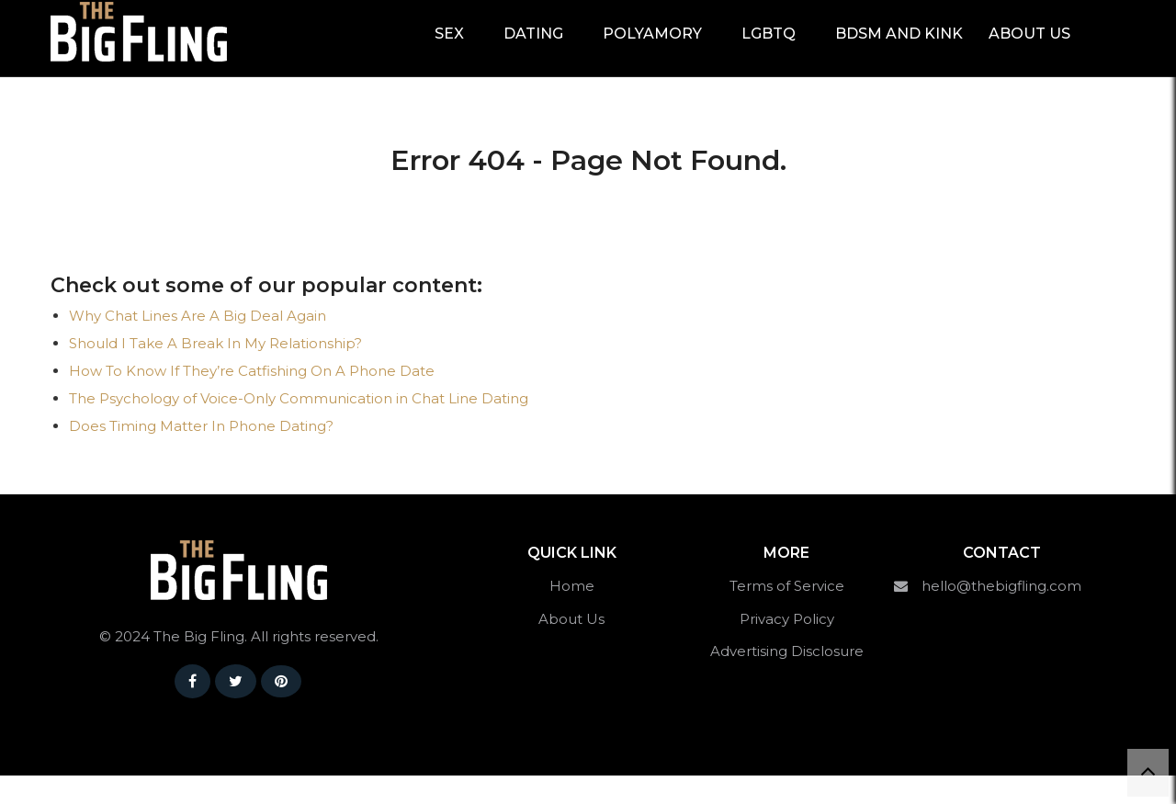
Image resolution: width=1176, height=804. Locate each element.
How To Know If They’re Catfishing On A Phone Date (252, 399)
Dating (533, 47)
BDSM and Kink (899, 47)
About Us (1029, 47)
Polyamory (652, 47)
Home (571, 614)
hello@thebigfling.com (1001, 614)
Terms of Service (786, 614)
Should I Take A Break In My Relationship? (215, 371)
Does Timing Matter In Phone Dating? (201, 454)
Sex (449, 47)
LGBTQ (768, 47)
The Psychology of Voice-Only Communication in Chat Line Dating (298, 427)
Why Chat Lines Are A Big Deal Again (197, 344)
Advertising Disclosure (787, 679)
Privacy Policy (787, 647)
